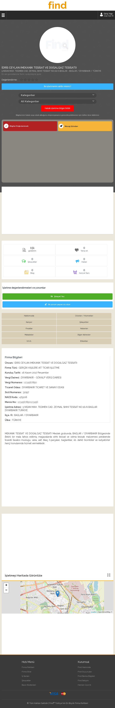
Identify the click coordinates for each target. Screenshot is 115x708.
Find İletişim (83, 680)
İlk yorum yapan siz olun (57, 304)
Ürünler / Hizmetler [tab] (84, 316)
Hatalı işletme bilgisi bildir (57, 108)
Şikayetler (26, 680)
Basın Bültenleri (29, 685)
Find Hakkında (84, 667)
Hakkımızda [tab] (29, 316)
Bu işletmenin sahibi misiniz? (57, 86)
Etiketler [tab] (84, 341)
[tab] (29, 262)
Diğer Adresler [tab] (84, 335)
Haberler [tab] (84, 328)
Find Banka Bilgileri (86, 676)
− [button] (6, 590)
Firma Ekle (26, 672)
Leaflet (93, 612)
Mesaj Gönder (68, 126)
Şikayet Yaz (57, 296)
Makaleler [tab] (29, 335)
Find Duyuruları (85, 672)
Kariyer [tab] (29, 322)
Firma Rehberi (28, 667)
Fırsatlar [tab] (29, 328)
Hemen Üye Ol (84, 685)
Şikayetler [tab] (84, 322)
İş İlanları (25, 676)
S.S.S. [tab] (29, 341)
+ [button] (6, 585)
